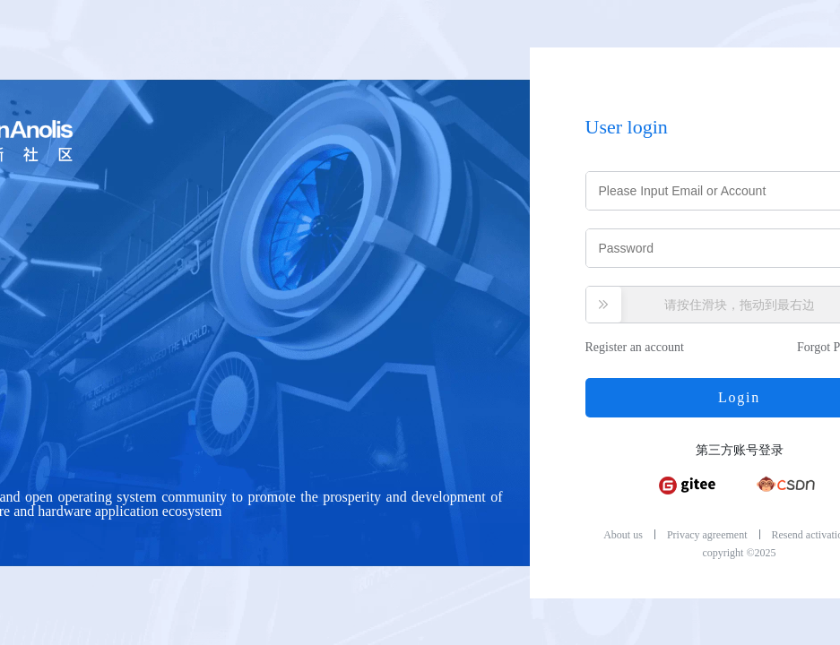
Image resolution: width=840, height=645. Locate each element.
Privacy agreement (707, 534)
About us (623, 534)
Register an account (634, 347)
